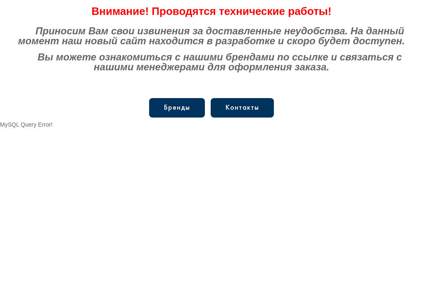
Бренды (177, 107)
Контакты (242, 107)
